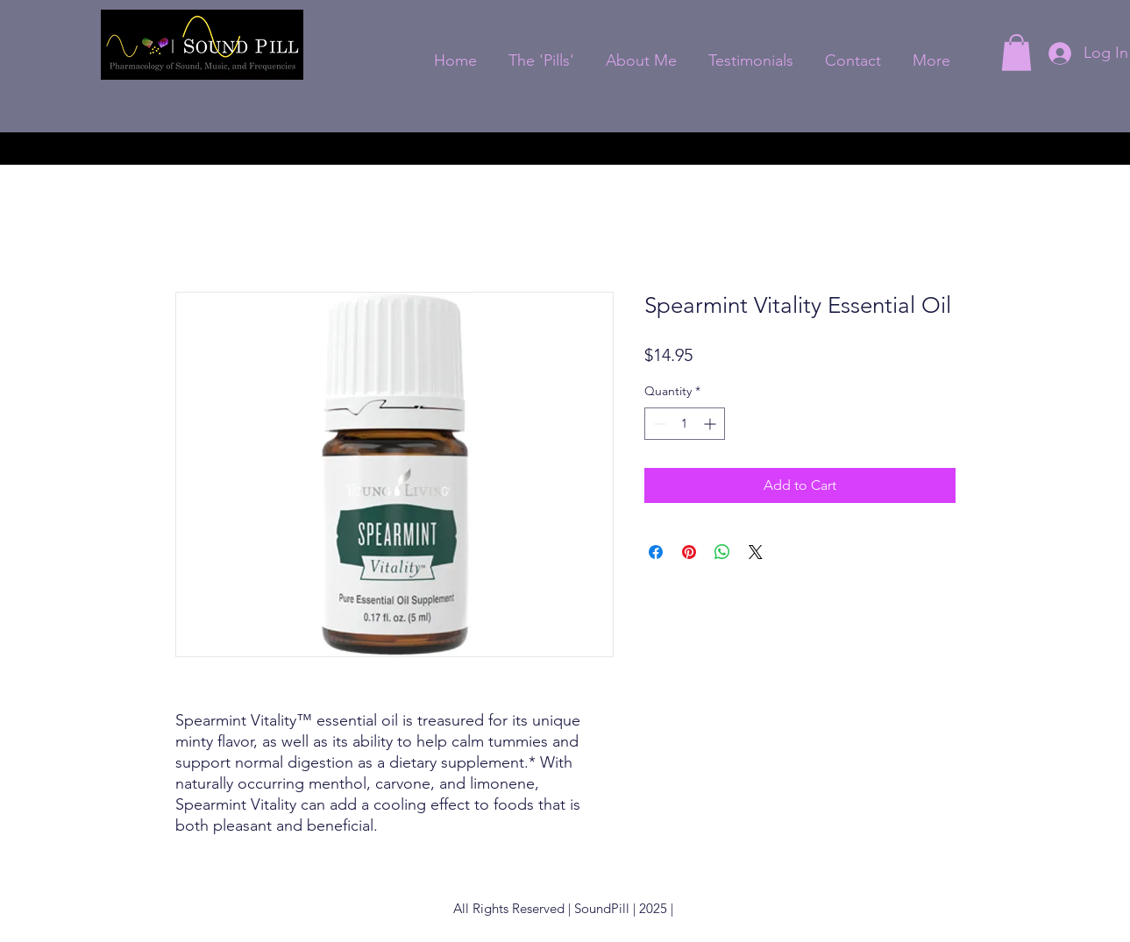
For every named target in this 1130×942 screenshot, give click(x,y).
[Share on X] (755, 552)
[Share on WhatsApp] (722, 552)
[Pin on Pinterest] (689, 552)
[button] (1016, 52)
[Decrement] (658, 423)
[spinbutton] (684, 423)
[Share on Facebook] (655, 552)
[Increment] (711, 423)
